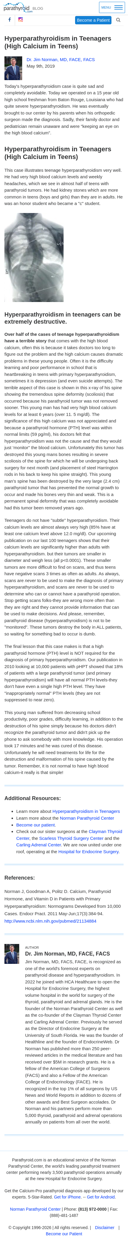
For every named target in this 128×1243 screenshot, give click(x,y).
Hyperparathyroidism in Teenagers (86, 811)
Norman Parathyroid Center (87, 818)
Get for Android (101, 1197)
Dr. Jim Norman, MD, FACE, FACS (61, 59)
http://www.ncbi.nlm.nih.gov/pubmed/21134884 (50, 920)
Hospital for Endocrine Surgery (89, 851)
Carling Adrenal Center (38, 844)
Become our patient (35, 824)
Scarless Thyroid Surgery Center (71, 838)
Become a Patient (93, 20)
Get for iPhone (67, 1197)
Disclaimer (104, 1227)
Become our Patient (64, 1233)
